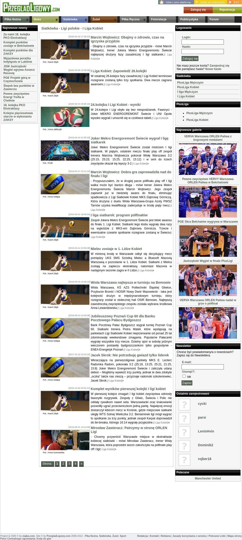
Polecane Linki (217, 536)
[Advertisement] (15, 197)
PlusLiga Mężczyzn (190, 82)
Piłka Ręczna (130, 19)
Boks (37, 19)
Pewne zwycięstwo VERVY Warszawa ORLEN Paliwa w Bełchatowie (208, 180)
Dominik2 (205, 445)
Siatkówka (70, 19)
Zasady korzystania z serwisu (190, 536)
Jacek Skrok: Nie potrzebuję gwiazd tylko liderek (130, 355)
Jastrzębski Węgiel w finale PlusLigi (208, 261)
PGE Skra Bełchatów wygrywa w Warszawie (208, 221)
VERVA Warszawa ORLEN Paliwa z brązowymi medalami (208, 138)
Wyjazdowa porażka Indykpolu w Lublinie (17, 60)
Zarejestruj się (219, 65)
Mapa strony (234, 536)
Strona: (48, 463)
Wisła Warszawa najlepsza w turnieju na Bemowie (131, 282)
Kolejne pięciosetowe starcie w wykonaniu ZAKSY (18, 116)
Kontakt (154, 536)
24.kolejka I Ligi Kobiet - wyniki (116, 105)
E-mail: (187, 362)
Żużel (96, 19)
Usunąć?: (188, 371)
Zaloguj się (198, 9)
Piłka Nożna (13, 19)
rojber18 (204, 459)
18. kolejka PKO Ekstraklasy (14, 106)
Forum (214, 19)
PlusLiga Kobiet (188, 87)
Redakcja (142, 536)
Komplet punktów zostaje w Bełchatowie (18, 44)
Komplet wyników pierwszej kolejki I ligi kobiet (128, 389)
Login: (186, 37)
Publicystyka (189, 19)
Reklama (166, 536)
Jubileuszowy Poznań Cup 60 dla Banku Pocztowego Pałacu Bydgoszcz (123, 318)
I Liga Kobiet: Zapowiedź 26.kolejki (119, 71)
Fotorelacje (158, 19)
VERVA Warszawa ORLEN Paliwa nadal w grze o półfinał (208, 301)
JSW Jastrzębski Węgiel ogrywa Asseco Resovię (19, 70)
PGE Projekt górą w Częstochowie (16, 79)
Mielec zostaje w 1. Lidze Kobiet (116, 249)
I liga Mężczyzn (187, 92)
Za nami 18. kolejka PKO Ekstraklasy (16, 36)
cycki (202, 404)
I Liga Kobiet (186, 96)
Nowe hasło (213, 69)
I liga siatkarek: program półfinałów (119, 215)
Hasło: (186, 46)
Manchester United (208, 478)
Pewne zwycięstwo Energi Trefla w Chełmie (16, 97)
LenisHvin (206, 431)
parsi (202, 417)
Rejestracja (227, 9)
